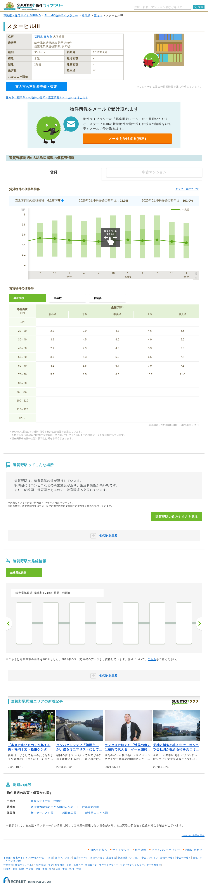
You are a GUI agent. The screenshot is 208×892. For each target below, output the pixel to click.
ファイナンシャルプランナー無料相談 (140, 865)
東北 (15, 869)
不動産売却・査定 (43, 865)
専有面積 (19, 298)
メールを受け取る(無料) (127, 138)
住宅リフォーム (23, 865)
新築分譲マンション (129, 857)
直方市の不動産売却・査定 (36, 87)
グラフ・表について (187, 189)
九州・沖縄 (75, 869)
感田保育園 (69, 812)
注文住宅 (8, 865)
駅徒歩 (98, 298)
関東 (21, 869)
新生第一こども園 (42, 812)
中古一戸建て (184, 857)
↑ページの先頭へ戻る (193, 835)
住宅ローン (91, 865)
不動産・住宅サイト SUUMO (22, 15)
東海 (44, 869)
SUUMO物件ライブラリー (61, 15)
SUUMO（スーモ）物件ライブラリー (33, 6)
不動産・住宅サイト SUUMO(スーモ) (23, 857)
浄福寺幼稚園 (90, 806)
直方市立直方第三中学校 (46, 801)
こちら (152, 659)
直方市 (98, 15)
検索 (200, 7)
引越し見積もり (74, 865)
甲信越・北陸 (33, 869)
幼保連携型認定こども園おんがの (52, 806)
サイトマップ (121, 849)
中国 (64, 869)
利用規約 (140, 849)
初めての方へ (98, 849)
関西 (51, 869)
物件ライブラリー (108, 865)
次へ (199, 623)
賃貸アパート (81, 857)
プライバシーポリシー (166, 849)
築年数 (58, 298)
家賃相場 (111, 857)
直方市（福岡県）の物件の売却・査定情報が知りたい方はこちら (47, 97)
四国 (58, 869)
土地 (195, 857)
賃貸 (50, 857)
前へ (9, 623)
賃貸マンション (63, 857)
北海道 (7, 869)
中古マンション (150, 857)
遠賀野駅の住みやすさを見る (176, 516)
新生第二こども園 (96, 812)
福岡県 (86, 15)
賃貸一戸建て (97, 857)
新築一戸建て (167, 857)
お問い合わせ (193, 849)
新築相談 (59, 865)
